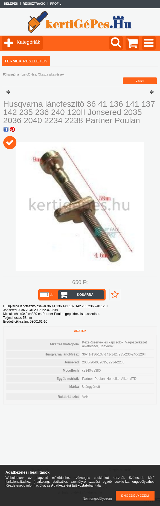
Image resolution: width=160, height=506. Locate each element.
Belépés (11, 3)
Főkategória (11, 74)
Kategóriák (28, 42)
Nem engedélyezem (97, 499)
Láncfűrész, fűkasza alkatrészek (42, 74)
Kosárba (85, 295)
